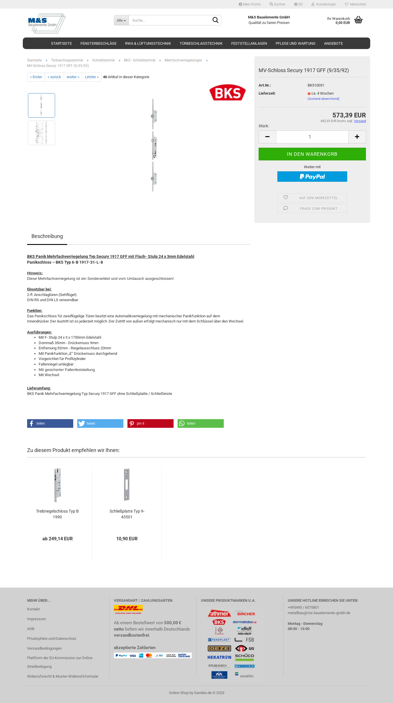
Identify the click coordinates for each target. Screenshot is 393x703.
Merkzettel (355, 4)
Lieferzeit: (267, 93)
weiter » (73, 77)
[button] (50, 423)
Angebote (333, 43)
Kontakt (33, 609)
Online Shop (179, 693)
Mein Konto (250, 4)
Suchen (277, 4)
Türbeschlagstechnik (201, 43)
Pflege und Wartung (295, 43)
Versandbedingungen (44, 648)
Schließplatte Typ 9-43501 (127, 514)
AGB (30, 629)
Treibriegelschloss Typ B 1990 (57, 514)
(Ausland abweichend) (323, 99)
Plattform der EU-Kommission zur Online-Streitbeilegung (60, 662)
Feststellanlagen (249, 43)
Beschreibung (47, 236)
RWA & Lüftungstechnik (148, 43)
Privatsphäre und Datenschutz (51, 638)
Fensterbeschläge (98, 43)
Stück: (264, 126)
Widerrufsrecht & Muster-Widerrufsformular (62, 676)
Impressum (36, 619)
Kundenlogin (323, 4)
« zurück (54, 77)
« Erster (36, 77)
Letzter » (92, 77)
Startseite (61, 43)
